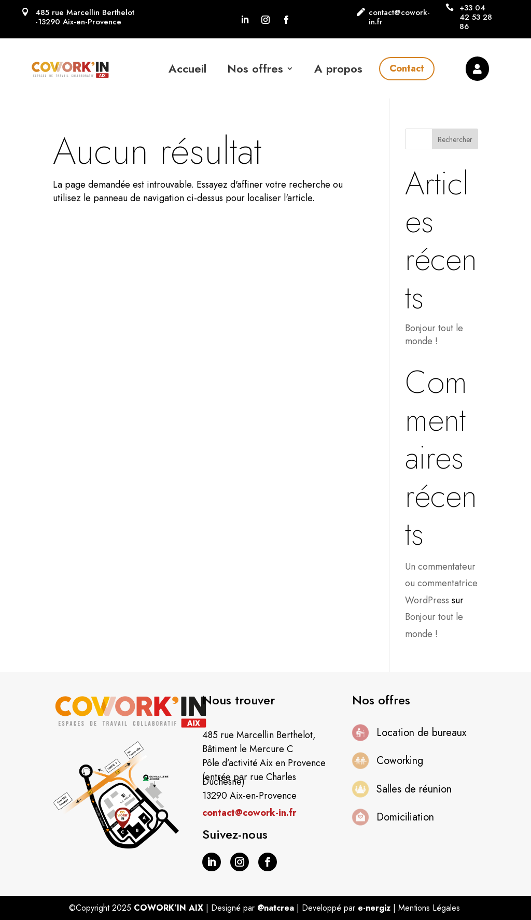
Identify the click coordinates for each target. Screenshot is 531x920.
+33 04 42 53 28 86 (475, 17)
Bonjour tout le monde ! (434, 334)
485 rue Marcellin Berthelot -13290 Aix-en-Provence (84, 17)
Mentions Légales (429, 908)
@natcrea (275, 908)
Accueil (187, 68)
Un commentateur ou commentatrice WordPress (441, 583)
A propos (338, 68)
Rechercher (455, 139)
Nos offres (255, 68)
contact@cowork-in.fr (399, 17)
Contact (406, 68)
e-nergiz (374, 908)
